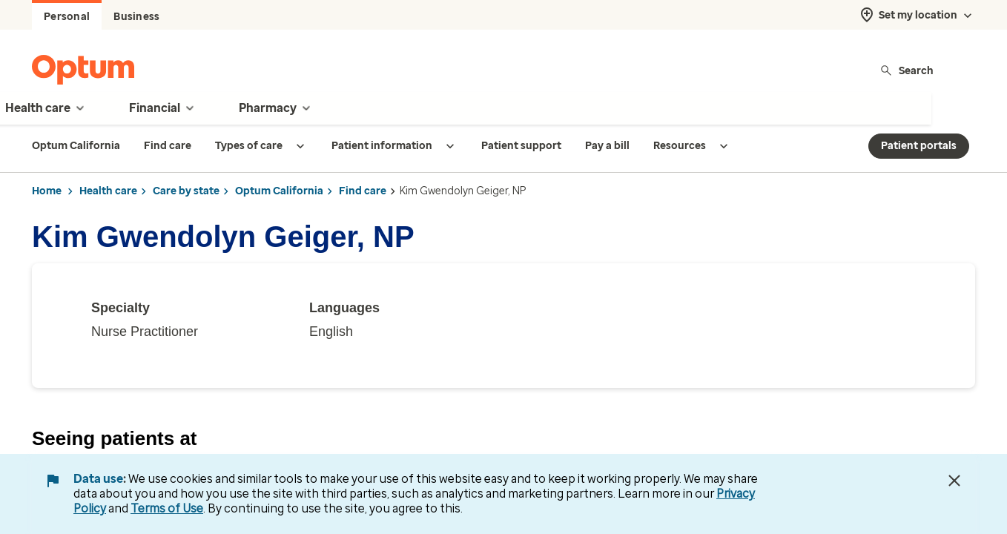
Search (906, 70)
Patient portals (919, 145)
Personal (67, 16)
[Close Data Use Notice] (954, 481)
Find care (362, 191)
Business (136, 16)
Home (47, 191)
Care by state (186, 191)
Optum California (279, 191)
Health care (108, 191)
